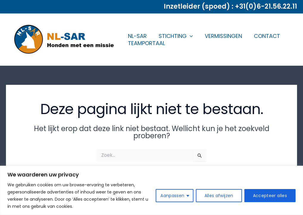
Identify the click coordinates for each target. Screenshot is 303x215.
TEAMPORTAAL (146, 43)
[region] (151, 190)
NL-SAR (137, 36)
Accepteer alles (270, 196)
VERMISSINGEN (223, 36)
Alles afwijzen (218, 196)
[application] (190, 36)
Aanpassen (172, 196)
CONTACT (267, 36)
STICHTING (176, 36)
